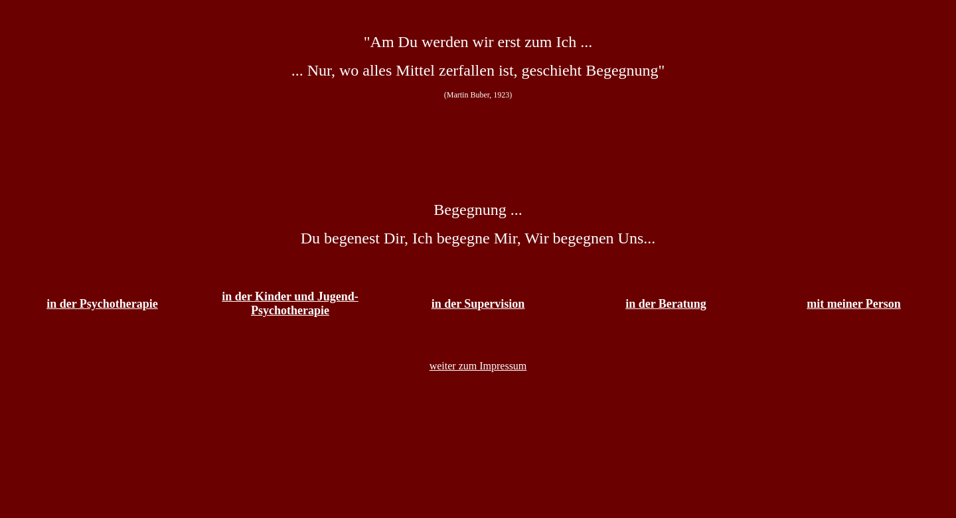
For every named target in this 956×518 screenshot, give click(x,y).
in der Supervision (478, 303)
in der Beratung (665, 303)
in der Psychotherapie (102, 303)
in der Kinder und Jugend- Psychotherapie (290, 303)
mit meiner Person (854, 303)
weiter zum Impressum (478, 365)
